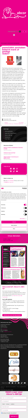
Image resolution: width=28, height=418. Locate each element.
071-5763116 (11, 180)
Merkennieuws (10, 43)
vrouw (7, 404)
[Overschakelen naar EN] (26, 31)
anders (12, 404)
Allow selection (14, 225)
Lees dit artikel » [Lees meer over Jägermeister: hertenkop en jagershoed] (8, 159)
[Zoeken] (20, 31)
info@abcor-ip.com (8, 182)
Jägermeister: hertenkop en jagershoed (11, 157)
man (3, 404)
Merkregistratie (16, 43)
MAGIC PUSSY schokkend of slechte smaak (13, 148)
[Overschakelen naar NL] (23, 31)
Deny (14, 228)
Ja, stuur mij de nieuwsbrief (9, 413)
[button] (14, 35)
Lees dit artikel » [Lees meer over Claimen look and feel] (8, 154)
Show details (22, 218)
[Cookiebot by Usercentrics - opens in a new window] (22, 188)
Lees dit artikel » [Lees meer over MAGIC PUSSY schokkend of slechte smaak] (8, 150)
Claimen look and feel (9, 152)
